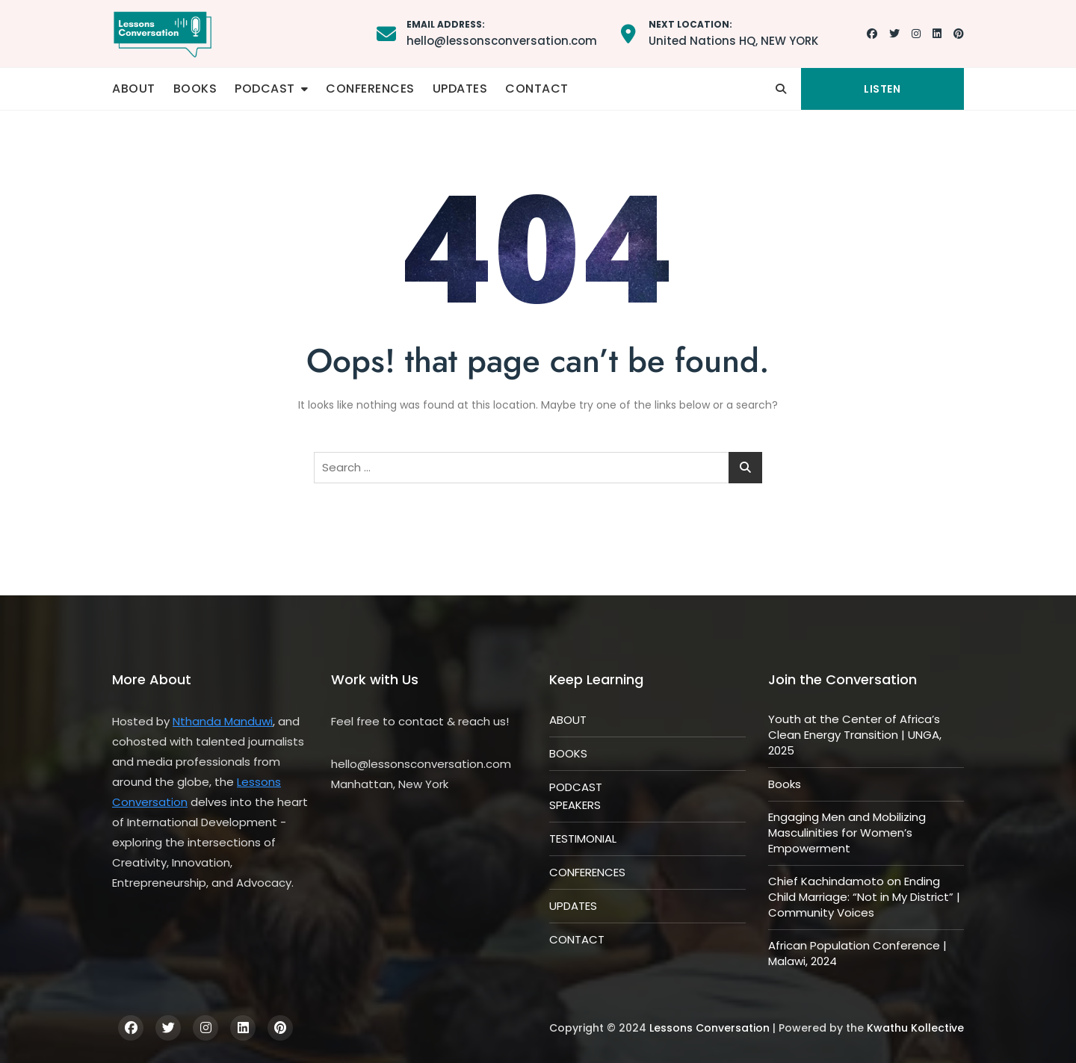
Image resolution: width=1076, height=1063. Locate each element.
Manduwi (248, 721)
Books (784, 784)
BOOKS (195, 88)
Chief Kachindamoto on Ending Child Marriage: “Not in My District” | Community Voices (864, 896)
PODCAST (265, 88)
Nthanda (198, 721)
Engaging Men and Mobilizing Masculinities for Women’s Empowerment (847, 832)
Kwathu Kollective (915, 1027)
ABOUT (133, 88)
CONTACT (537, 88)
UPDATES (460, 88)
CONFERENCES (370, 88)
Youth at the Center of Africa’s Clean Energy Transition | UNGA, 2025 (855, 734)
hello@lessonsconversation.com (501, 32)
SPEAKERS (575, 805)
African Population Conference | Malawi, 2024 (857, 953)
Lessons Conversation (709, 1027)
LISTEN (882, 88)
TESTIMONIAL (582, 838)
